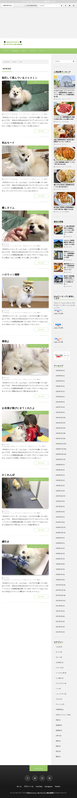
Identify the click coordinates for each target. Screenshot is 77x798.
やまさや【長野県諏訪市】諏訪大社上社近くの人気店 (69, 242)
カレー (66, 144)
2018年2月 (59, 574)
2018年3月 (59, 569)
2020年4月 (59, 475)
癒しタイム (8, 207)
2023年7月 (59, 391)
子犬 (34, 245)
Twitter (57, 786)
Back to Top (38, 768)
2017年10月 (59, 595)
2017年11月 (59, 590)
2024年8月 (59, 376)
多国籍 (58, 725)
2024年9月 (59, 370)
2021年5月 (59, 417)
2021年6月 (59, 412)
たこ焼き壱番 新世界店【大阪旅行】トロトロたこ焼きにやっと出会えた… (69, 230)
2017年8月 (59, 606)
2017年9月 (59, 600)
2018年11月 (59, 527)
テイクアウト (60, 683)
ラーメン (66, 189)
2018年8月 (59, 543)
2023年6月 (59, 396)
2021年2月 (59, 433)
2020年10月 (59, 454)
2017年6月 (59, 616)
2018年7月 (59, 548)
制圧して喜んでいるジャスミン (19, 77)
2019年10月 (59, 496)
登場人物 (15, 51)
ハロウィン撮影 (11, 274)
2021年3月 (59, 428)
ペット (20, 114)
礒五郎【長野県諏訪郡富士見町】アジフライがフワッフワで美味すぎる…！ (69, 280)
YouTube (12, 446)
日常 (57, 735)
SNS (23, 51)
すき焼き (66, 121)
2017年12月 (59, 585)
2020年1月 (59, 491)
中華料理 (66, 211)
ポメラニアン (26, 114)
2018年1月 (59, 579)
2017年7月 (59, 611)
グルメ (42, 51)
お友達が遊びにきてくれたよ (18, 407)
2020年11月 (59, 449)
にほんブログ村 (58, 313)
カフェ (58, 652)
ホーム (6, 51)
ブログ (32, 51)
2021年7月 (59, 407)
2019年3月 (59, 511)
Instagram (48, 786)
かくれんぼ (8, 474)
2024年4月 (59, 381)
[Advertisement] (38, 23)
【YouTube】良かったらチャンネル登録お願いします (38, 1)
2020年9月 (59, 459)
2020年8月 (59, 464)
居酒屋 (58, 730)
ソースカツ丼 (67, 166)
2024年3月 (59, 386)
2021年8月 (59, 402)
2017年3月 (59, 632)
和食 (57, 720)
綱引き (5, 541)
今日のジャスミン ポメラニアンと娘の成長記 (40, 793)
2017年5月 (59, 621)
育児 (57, 751)
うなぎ (58, 647)
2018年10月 (59, 532)
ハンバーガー (67, 99)
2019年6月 (59, 506)
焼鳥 (57, 746)
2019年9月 (59, 501)
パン (57, 688)
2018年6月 (59, 553)
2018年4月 (59, 564)
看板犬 (46, 114)
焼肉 (57, 741)
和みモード (8, 142)
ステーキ (58, 667)
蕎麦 (57, 756)
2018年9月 (59, 538)
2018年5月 (59, 559)
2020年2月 (59, 485)
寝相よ (5, 341)
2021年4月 (59, 423)
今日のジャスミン (39, 82)
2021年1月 (59, 438)
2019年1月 (59, 522)
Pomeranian (15, 114)
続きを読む (41, 131)
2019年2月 (59, 517)
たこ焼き (58, 678)
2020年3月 (59, 480)
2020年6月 (59, 470)
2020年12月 (59, 444)
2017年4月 (59, 627)
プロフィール (28, 786)
